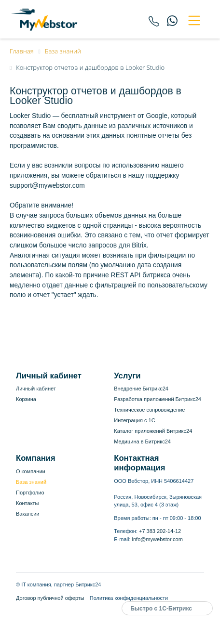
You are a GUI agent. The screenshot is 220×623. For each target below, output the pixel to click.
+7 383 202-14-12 (160, 531)
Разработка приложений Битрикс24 (157, 399)
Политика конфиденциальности (129, 598)
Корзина (26, 399)
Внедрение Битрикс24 (141, 388)
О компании (30, 471)
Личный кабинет (36, 388)
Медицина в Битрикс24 (142, 441)
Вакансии (28, 514)
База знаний (31, 482)
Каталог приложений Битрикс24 (153, 431)
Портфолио (30, 492)
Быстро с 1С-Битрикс (161, 608)
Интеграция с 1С (134, 420)
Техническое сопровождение (149, 410)
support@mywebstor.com (47, 185)
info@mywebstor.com (157, 539)
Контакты (27, 503)
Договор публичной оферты (50, 598)
